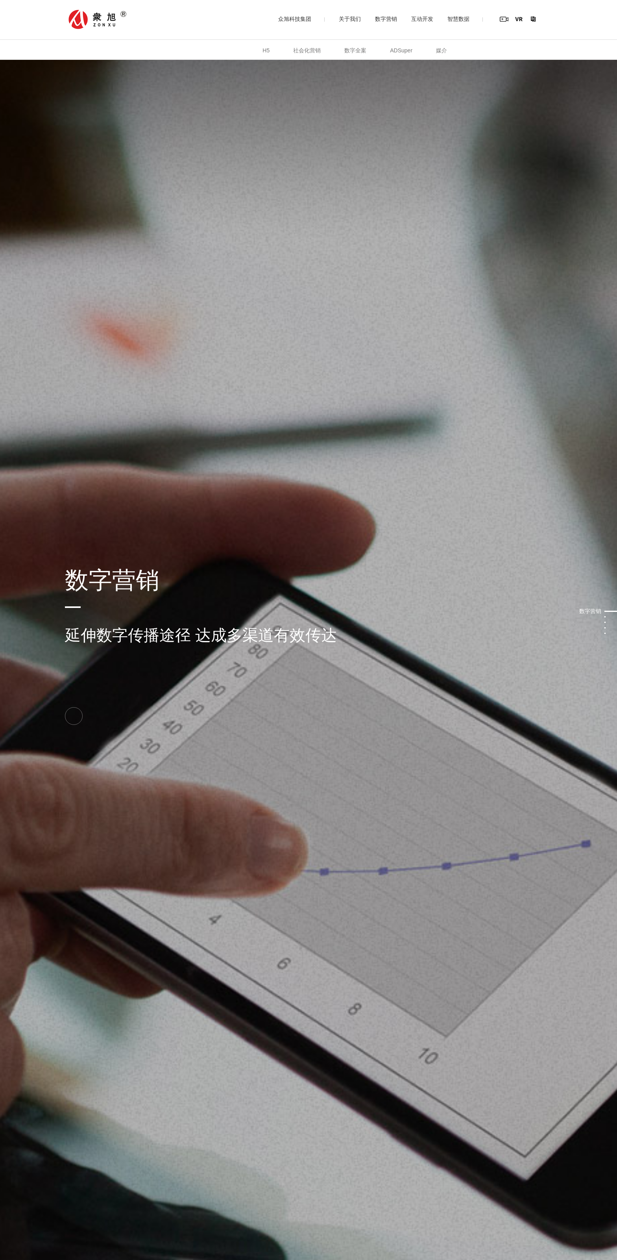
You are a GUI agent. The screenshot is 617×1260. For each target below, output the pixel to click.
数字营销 (386, 19)
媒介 (441, 50)
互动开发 (422, 19)
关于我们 (350, 19)
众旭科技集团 (294, 19)
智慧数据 (458, 19)
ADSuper (401, 50)
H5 (266, 50)
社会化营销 (307, 50)
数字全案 (355, 50)
